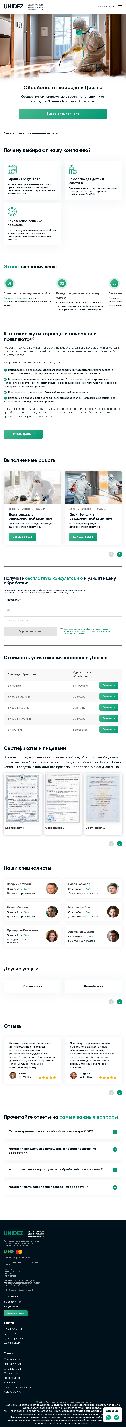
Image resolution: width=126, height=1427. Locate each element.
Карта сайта (12, 1391)
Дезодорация (13, 1338)
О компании (12, 1359)
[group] (23, 804)
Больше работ (22, 537)
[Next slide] (119, 554)
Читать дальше (23, 434)
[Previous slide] (111, 554)
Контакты (10, 1382)
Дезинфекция (93, 986)
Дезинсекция (32, 986)
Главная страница (15, 133)
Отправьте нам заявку (16, 298)
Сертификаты (13, 1373)
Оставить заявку (15, 1313)
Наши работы (13, 1364)
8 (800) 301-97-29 (106, 7)
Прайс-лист (12, 1378)
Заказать (109, 685)
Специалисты (13, 1368)
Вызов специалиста (63, 114)
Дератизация (13, 1333)
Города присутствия (17, 1387)
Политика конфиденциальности (18, 1258)
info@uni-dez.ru (11, 1307)
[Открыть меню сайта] (120, 6)
